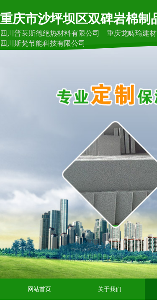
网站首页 (39, 289)
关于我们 (109, 289)
